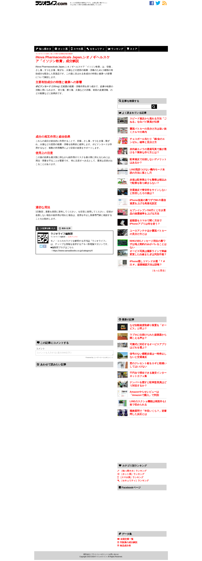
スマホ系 (78, 49)
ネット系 (63, 49)
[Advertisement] (101, 26)
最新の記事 (66, 228)
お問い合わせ (114, 554)
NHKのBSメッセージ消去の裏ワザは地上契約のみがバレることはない (148, 244)
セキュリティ (97, 49)
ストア (133, 49)
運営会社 (86, 554)
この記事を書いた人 (47, 228)
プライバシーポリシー (99, 554)
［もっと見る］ (159, 270)
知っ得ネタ (45, 49)
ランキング (117, 49)
